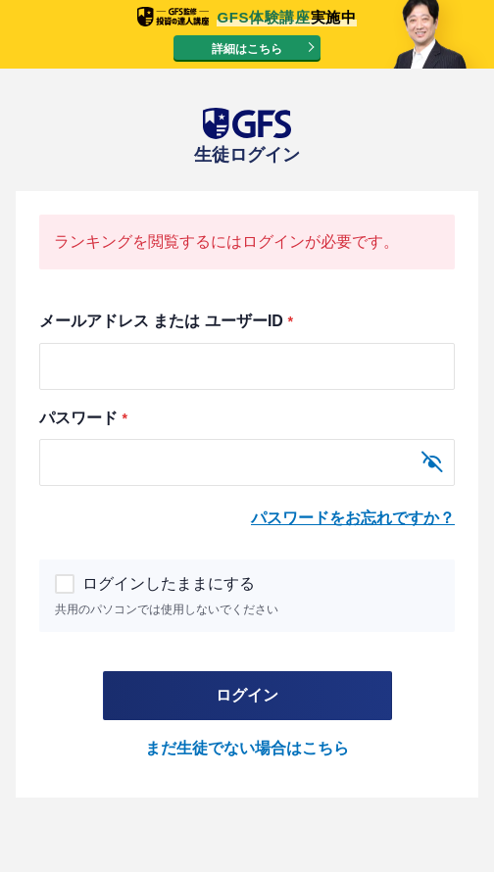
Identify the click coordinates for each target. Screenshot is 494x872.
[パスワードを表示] (432, 462)
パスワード (82, 418)
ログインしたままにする (156, 583)
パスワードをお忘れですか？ (353, 517)
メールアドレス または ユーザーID (165, 321)
